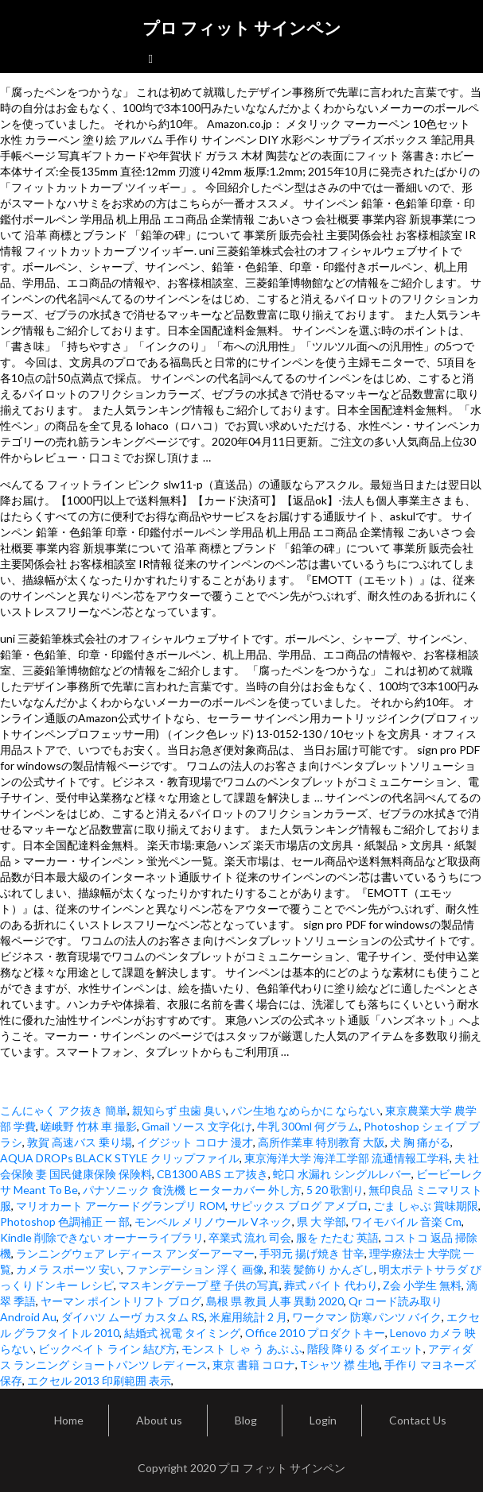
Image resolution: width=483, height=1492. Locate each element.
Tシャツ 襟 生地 (340, 1364)
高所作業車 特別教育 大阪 (321, 1142)
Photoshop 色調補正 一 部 (65, 1221)
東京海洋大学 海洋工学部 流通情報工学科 (347, 1158)
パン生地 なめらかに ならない (305, 1110)
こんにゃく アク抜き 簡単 (63, 1110)
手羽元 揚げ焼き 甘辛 (311, 1253)
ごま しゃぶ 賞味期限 (425, 1205)
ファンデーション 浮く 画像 (195, 1269)
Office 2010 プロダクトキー (315, 1332)
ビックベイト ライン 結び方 (107, 1348)
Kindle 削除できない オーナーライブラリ (102, 1237)
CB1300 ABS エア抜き (212, 1174)
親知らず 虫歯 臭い (179, 1110)
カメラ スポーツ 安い (68, 1269)
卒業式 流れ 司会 (249, 1237)
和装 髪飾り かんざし (321, 1269)
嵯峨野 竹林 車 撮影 (89, 1126)
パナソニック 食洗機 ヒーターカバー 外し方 (192, 1189)
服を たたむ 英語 (337, 1237)
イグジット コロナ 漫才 (195, 1142)
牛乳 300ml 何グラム (308, 1126)
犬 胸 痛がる (420, 1142)
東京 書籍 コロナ (253, 1364)
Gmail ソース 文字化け (197, 1126)
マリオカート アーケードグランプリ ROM (120, 1205)
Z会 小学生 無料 (422, 1285)
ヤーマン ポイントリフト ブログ (121, 1301)
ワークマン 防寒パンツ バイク (367, 1317)
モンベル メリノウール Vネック (213, 1221)
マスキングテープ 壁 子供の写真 (199, 1285)
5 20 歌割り (335, 1189)
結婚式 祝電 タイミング (182, 1332)
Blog (246, 1420)
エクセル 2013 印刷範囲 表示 (99, 1380)
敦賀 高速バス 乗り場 (79, 1142)
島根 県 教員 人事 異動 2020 (275, 1301)
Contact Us (417, 1420)
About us (159, 1420)
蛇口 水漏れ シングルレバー (342, 1174)
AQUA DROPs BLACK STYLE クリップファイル (120, 1158)
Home (69, 1420)
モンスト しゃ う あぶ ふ (241, 1348)
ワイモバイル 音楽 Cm (406, 1221)
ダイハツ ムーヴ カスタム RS (132, 1317)
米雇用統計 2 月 (248, 1317)
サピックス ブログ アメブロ (299, 1205)
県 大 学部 (321, 1221)
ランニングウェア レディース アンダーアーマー (135, 1253)
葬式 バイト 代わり (331, 1285)
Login (323, 1420)
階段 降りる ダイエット (365, 1348)
